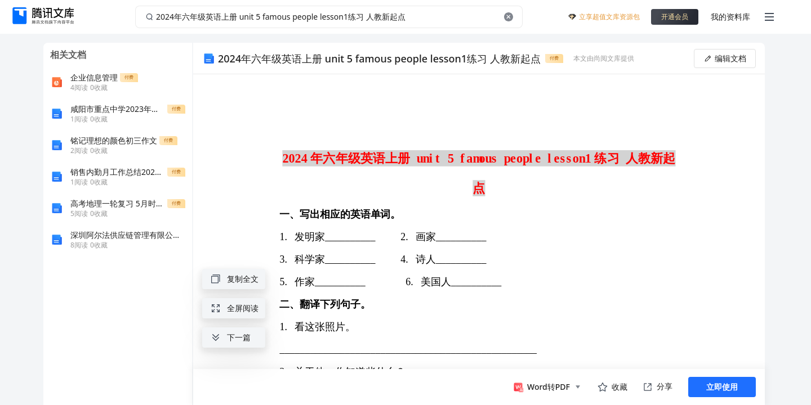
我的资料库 (730, 16)
